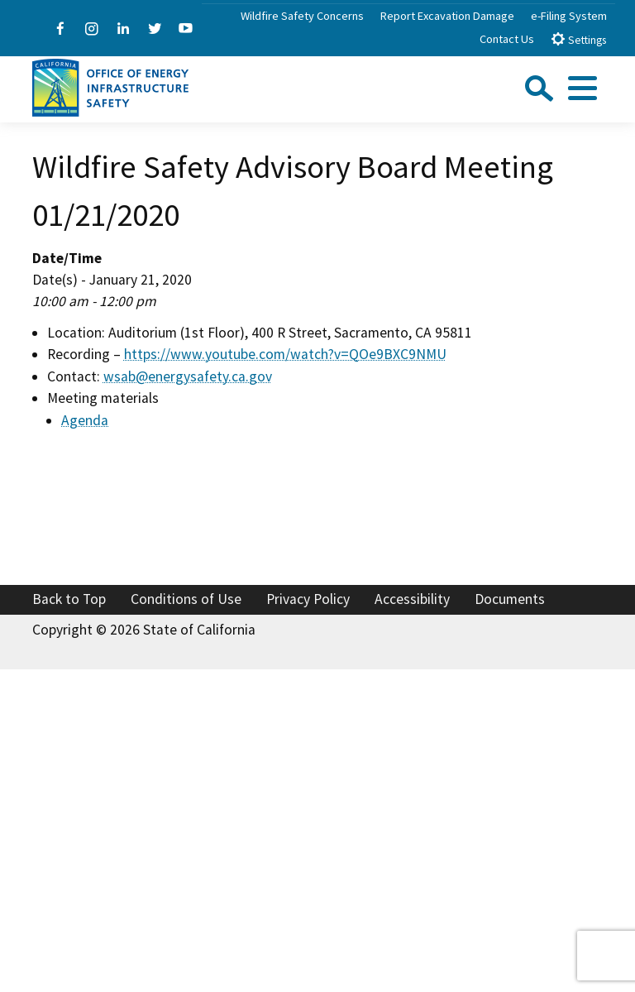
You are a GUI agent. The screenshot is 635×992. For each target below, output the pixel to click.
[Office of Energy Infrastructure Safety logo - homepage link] (110, 86)
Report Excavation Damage (447, 15)
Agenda (84, 420)
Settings (578, 39)
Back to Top (69, 599)
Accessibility (412, 599)
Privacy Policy (308, 599)
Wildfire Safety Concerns (302, 15)
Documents (510, 599)
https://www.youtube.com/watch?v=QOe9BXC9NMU (285, 354)
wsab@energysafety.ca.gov (187, 376)
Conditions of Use (186, 599)
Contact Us (507, 38)
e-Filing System (569, 15)
